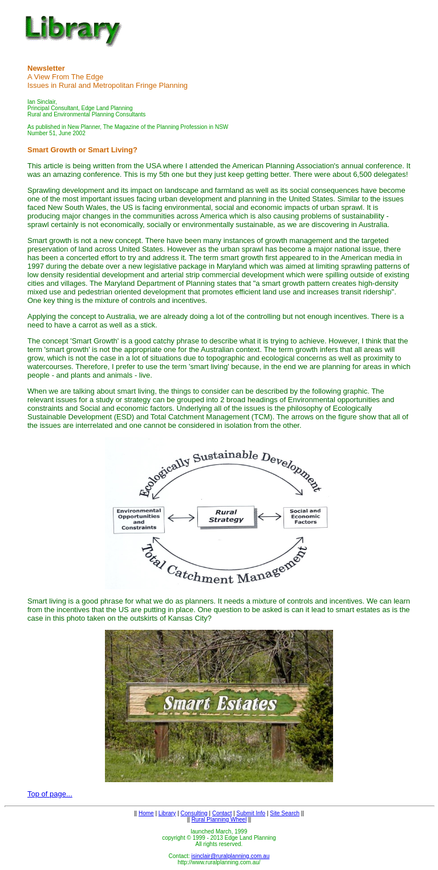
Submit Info (251, 813)
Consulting (194, 813)
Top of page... (49, 794)
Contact (222, 813)
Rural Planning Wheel (219, 819)
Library (167, 813)
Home (146, 813)
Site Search (284, 813)
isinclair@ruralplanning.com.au (231, 856)
